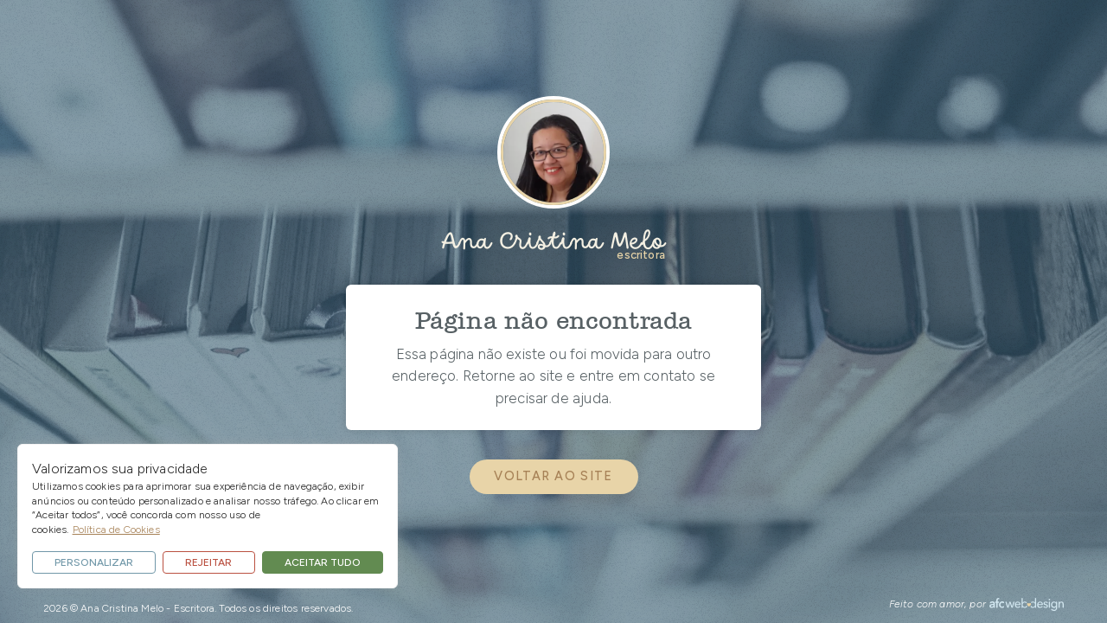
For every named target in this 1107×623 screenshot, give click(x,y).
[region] (207, 516)
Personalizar (93, 562)
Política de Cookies (116, 529)
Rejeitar (208, 562)
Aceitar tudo (323, 562)
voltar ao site (553, 476)
